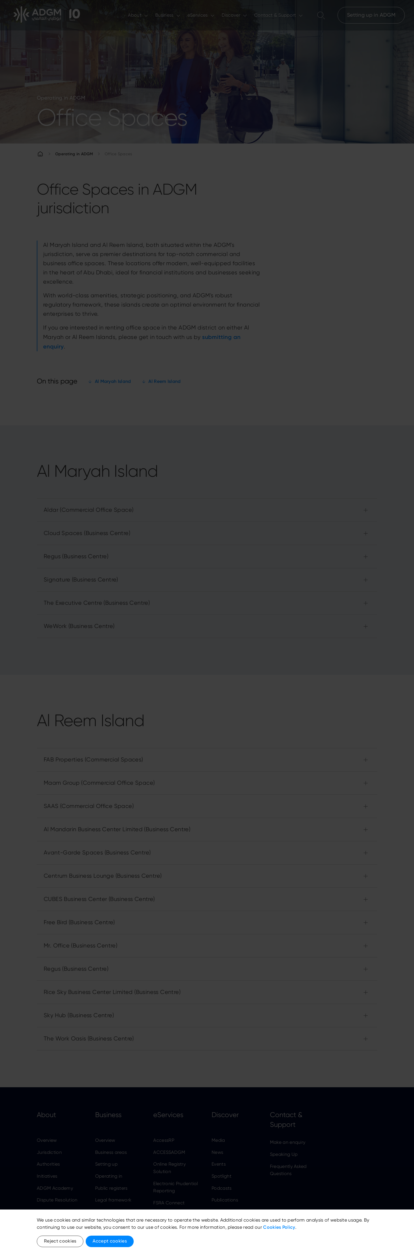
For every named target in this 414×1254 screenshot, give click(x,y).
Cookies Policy (279, 1227)
